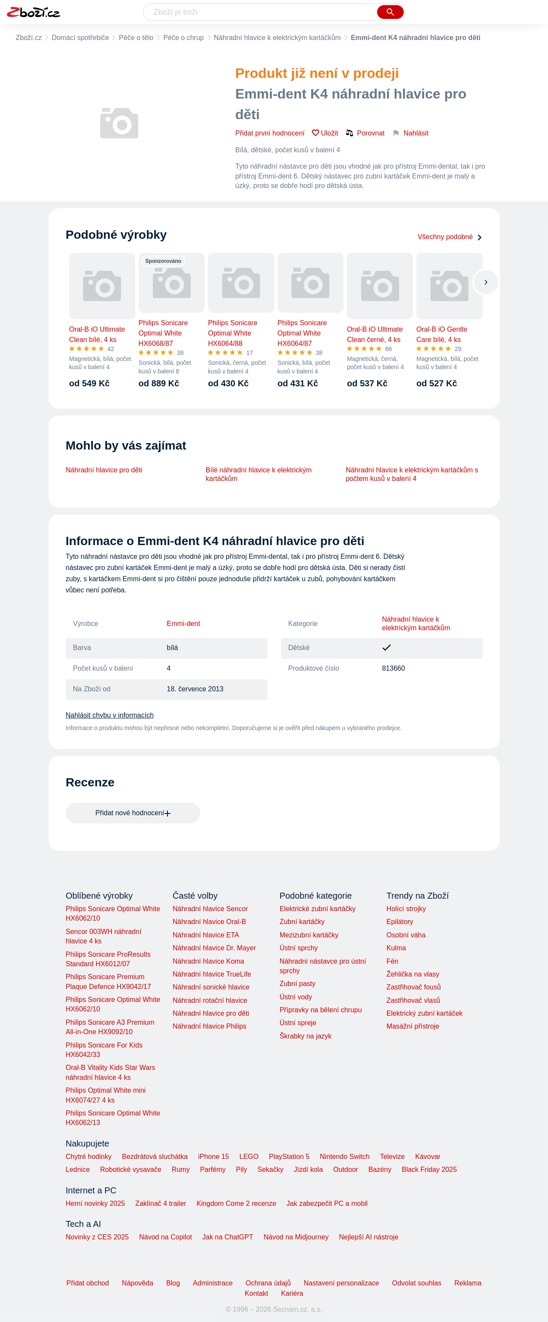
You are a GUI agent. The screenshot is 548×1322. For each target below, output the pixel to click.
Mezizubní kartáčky (308, 935)
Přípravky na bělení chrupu (320, 1010)
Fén (393, 961)
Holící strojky (406, 908)
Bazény (379, 1169)
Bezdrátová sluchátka (155, 1156)
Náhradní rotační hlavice (210, 1000)
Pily (241, 1169)
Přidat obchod (87, 1283)
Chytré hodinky (89, 1156)
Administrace (212, 1283)
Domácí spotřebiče (80, 37)
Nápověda (137, 1283)
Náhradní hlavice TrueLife (212, 974)
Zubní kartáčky (302, 921)
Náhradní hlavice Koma (208, 961)
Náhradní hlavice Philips (210, 1026)
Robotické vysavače (130, 1169)
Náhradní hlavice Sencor (210, 908)
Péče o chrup (183, 37)
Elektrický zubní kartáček (425, 1013)
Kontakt (256, 1293)
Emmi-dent (183, 623)
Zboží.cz (29, 37)
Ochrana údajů (268, 1283)
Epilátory (400, 921)
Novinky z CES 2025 (97, 1237)
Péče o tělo (136, 37)
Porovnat (365, 133)
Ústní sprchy (298, 948)
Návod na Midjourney (295, 1237)
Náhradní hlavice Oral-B (209, 921)
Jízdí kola (308, 1169)
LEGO (248, 1156)
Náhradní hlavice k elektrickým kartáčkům (277, 37)
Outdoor (345, 1169)
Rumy (181, 1169)
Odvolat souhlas (417, 1283)
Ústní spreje (297, 1022)
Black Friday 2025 (429, 1169)
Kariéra (292, 1293)
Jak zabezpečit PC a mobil (327, 1203)
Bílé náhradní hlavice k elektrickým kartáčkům (259, 474)
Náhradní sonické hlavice (211, 987)
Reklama (467, 1283)
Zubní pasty (297, 983)
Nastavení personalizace (341, 1283)
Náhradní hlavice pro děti (104, 470)
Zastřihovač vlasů (413, 1000)
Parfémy (213, 1169)
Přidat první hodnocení (270, 133)
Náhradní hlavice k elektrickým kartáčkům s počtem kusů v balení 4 (412, 474)
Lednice (78, 1169)
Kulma (396, 948)
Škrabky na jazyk (305, 1036)
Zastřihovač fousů (414, 987)
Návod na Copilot (165, 1237)
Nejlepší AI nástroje (368, 1237)
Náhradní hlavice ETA (206, 935)
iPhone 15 (213, 1156)
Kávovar (427, 1156)
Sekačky (270, 1169)
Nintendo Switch (345, 1156)
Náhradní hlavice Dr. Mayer (214, 948)
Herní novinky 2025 (95, 1203)
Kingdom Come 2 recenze (236, 1203)
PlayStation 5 (289, 1156)
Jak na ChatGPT (227, 1237)
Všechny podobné (450, 236)
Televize (392, 1156)
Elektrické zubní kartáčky (317, 908)
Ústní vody (295, 997)
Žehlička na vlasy (413, 974)
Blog (173, 1283)
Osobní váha (406, 935)
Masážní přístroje (413, 1026)
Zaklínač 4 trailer (160, 1203)
